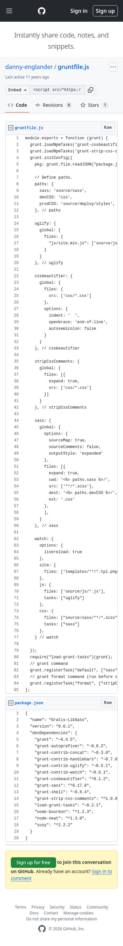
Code (17, 105)
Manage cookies (78, 913)
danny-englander (29, 67)
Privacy (38, 907)
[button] (90, 90)
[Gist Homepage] (42, 11)
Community (97, 907)
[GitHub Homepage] (42, 929)
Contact (51, 913)
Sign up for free (33, 862)
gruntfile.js (73, 67)
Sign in (79, 10)
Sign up (105, 10)
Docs (34, 913)
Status (75, 907)
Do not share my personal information (61, 919)
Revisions (53, 105)
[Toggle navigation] (9, 11)
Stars (94, 105)
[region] (61, 414)
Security (57, 907)
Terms (20, 907)
